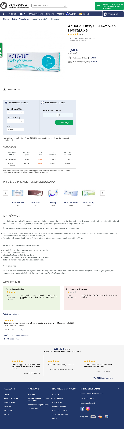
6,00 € (18, 205)
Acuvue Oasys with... (17, 203)
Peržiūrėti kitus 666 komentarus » (16, 335)
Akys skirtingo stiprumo (55, 103)
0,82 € (71, 205)
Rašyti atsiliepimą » (11, 314)
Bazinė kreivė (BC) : (14, 109)
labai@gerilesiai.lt (87, 403)
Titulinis (6, 19)
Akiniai (6, 414)
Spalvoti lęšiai (9, 402)
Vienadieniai (24, 19)
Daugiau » (94, 58)
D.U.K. (55, 418)
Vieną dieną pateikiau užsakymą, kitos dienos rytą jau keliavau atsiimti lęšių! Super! (28, 364)
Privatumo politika (59, 410)
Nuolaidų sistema (59, 406)
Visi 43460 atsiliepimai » (103, 378)
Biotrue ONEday (88, 203)
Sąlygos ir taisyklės (60, 414)
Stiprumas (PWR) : (14, 118)
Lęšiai (14, 19)
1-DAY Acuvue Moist (71, 203)
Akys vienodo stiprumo (18, 103)
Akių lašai (8, 410)
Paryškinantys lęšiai (12, 398)
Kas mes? (32, 394)
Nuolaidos (9, 147)
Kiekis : (9, 126)
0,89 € (89, 205)
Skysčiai (7, 406)
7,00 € (53, 205)
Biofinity (53, 203)
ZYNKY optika (34, 409)
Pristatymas (57, 402)
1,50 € (35, 205)
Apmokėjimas (57, 398)
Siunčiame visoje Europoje (39, 405)
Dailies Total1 (35, 203)
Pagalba (55, 394)
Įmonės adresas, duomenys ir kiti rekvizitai (40, 399)
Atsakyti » (22, 330)
